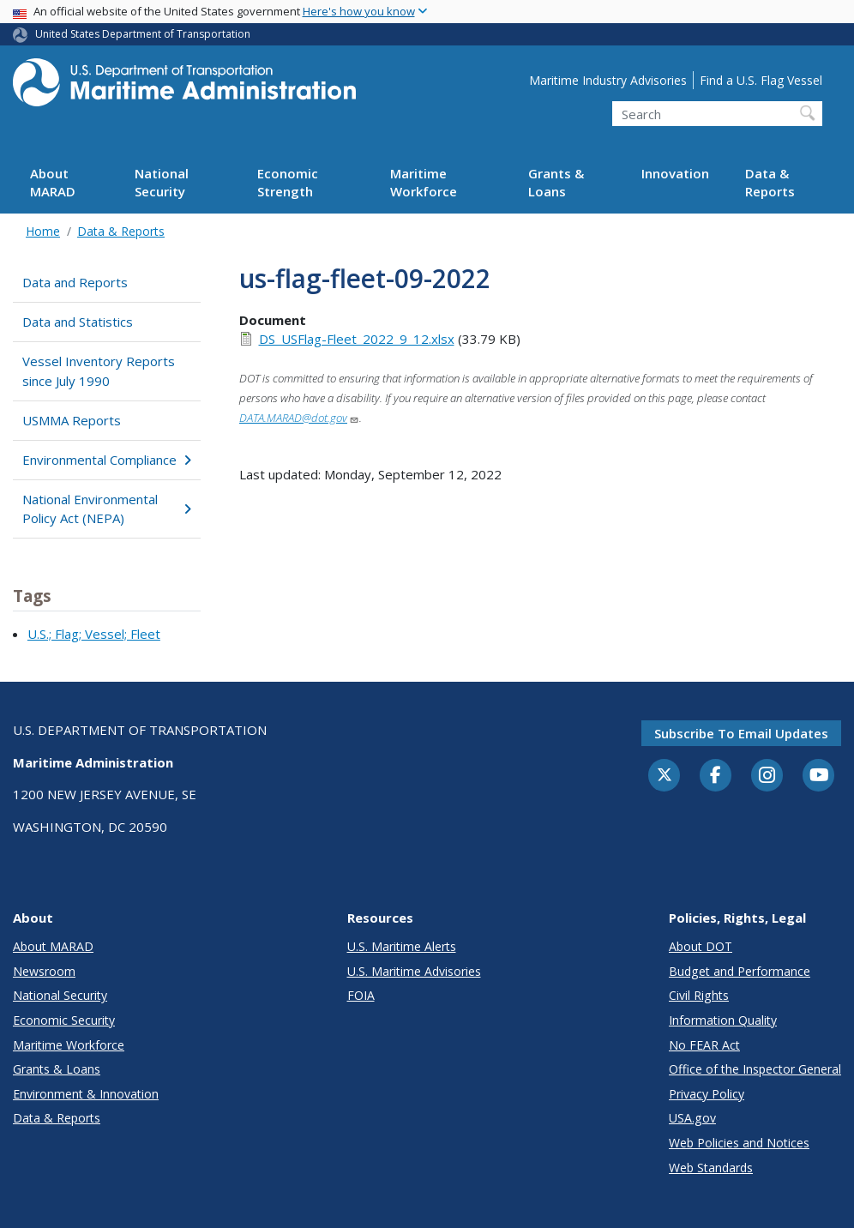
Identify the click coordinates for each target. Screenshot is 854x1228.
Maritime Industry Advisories (608, 80)
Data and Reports (75, 282)
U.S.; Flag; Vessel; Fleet (93, 633)
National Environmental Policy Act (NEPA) (106, 509)
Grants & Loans (556, 182)
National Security (162, 182)
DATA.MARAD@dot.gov (299, 417)
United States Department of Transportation (142, 34)
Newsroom (44, 971)
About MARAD (52, 182)
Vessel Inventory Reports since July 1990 (98, 370)
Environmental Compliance (106, 459)
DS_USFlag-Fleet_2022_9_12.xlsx (356, 338)
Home (43, 231)
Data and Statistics (77, 321)
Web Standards (711, 1167)
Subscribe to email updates (741, 733)
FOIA (361, 995)
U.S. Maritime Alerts (401, 946)
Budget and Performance (739, 971)
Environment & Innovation (86, 1094)
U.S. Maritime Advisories (414, 971)
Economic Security (64, 1020)
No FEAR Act (704, 1045)
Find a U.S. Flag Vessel (761, 80)
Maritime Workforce (423, 182)
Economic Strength (287, 182)
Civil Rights (699, 995)
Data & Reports (770, 182)
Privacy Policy (706, 1094)
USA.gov (692, 1118)
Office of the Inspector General (755, 1069)
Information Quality (723, 1020)
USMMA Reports (71, 420)
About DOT (700, 946)
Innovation (675, 173)
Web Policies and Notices (739, 1143)
